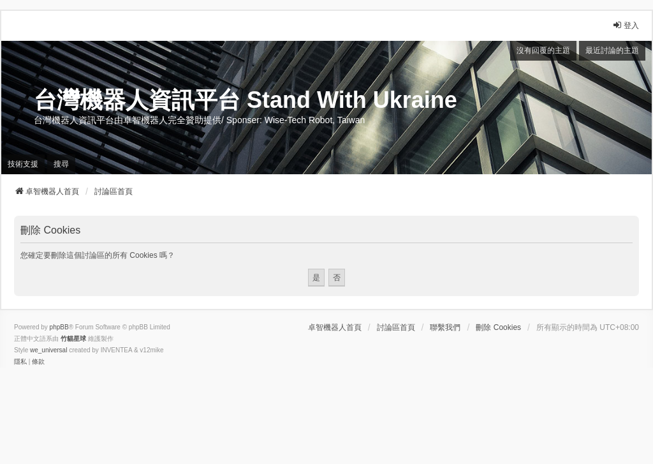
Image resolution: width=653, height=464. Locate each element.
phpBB (59, 327)
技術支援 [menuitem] (23, 164)
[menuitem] (20, 362)
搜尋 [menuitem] (61, 164)
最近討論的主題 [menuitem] (612, 50)
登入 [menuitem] (625, 25)
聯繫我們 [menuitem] (445, 327)
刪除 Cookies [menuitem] (498, 327)
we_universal (48, 350)
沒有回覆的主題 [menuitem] (543, 50)
